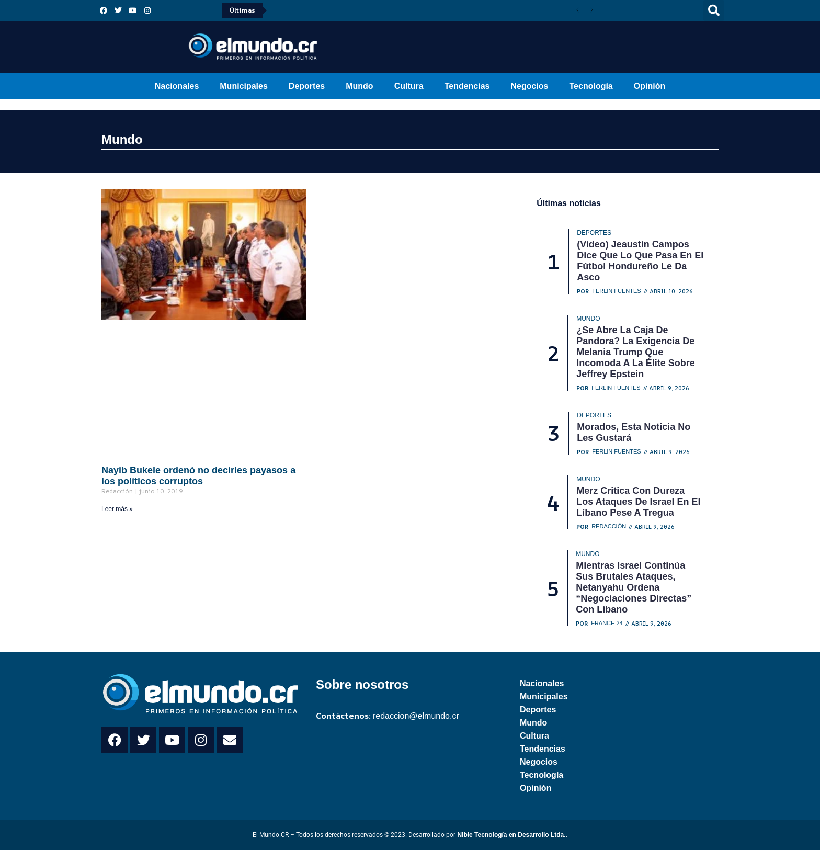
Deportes (307, 86)
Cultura (409, 86)
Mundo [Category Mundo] (588, 318)
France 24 (607, 623)
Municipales (244, 86)
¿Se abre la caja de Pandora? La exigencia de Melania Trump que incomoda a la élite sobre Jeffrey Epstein (635, 352)
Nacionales (177, 86)
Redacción (608, 526)
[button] (713, 10)
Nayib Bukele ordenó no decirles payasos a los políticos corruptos (198, 475)
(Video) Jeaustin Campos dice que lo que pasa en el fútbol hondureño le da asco (640, 260)
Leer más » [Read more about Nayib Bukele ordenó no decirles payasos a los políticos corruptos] (117, 509)
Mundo (359, 86)
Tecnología (591, 86)
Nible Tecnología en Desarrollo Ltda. (511, 834)
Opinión (649, 86)
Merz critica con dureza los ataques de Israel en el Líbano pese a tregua (638, 501)
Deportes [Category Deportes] (594, 232)
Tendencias (467, 86)
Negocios (529, 86)
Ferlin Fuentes (616, 291)
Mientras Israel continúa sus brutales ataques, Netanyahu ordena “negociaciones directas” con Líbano (633, 587)
